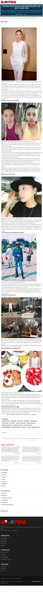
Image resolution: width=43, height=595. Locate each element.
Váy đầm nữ (5, 552)
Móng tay (4, 495)
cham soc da (36, 427)
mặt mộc (22, 141)
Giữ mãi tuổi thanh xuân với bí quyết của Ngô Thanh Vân (25, 17)
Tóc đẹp (4, 493)
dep (30, 427)
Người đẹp (4, 483)
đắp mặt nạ (17, 149)
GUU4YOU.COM (27, 581)
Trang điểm (4, 502)
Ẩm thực (4, 477)
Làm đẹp (9, 17)
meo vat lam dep (7, 425)
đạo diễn (3, 98)
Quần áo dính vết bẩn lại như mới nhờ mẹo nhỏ (11, 439)
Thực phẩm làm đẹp (7, 497)
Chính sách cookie (16, 578)
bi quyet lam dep (18, 425)
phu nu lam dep (21, 423)
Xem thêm (17, 453)
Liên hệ (9, 578)
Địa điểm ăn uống (6, 559)
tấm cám (20, 420)
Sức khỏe (4, 481)
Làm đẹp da (5, 500)
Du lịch (3, 486)
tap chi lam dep (31, 423)
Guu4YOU (2, 17)
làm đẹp (27, 420)
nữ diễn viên (21, 92)
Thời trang (4, 472)
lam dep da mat (16, 427)
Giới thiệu (3, 578)
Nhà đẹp (4, 474)
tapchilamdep (6, 427)
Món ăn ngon (5, 557)
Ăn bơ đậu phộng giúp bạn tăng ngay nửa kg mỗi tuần (31, 439)
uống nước (6, 423)
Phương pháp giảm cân (7, 504)
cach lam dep (28, 425)
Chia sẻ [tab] (4, 432)
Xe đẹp (3, 479)
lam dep (24, 427)
